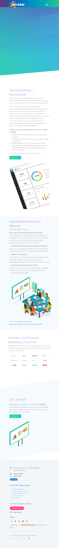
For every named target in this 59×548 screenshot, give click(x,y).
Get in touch (17, 512)
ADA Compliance (18, 493)
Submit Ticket (14, 479)
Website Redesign (19, 489)
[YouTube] (23, 521)
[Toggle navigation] (47, 4)
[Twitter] (15, 521)
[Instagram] (26, 521)
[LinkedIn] (19, 521)
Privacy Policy (22, 539)
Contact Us (16, 498)
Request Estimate (17, 508)
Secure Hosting (18, 495)
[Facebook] (11, 521)
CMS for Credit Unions (20, 491)
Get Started (15, 157)
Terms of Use (13, 539)
